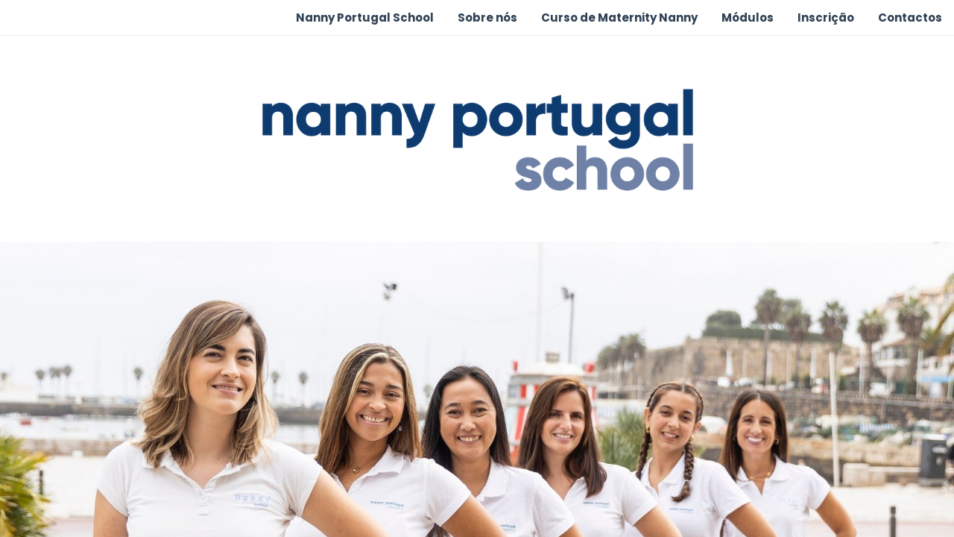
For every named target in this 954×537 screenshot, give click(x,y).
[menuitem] (365, 18)
